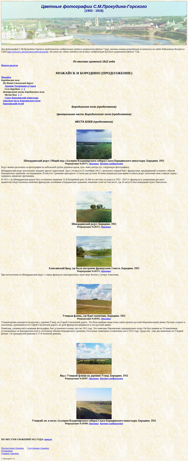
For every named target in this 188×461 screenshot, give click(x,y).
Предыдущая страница (12, 448)
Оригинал (94, 163)
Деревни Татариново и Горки (20, 86)
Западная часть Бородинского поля (21, 100)
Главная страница (10, 453)
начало (48, 439)
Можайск (6, 77)
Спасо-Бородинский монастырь (21, 98)
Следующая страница (38, 448)
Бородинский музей (13, 103)
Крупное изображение (111, 163)
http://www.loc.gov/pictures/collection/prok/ (27, 51)
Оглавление (7, 451)
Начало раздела (9, 65)
